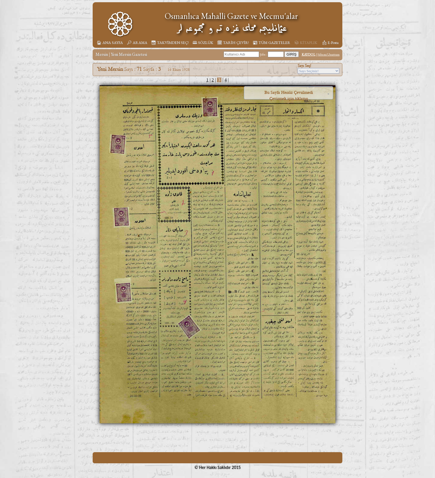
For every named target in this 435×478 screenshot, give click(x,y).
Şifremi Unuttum (328, 54)
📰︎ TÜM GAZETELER (271, 42)
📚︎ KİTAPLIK (305, 42)
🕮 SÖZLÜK (203, 42)
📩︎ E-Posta (330, 42)
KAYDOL (308, 54)
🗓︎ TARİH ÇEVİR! (233, 42)
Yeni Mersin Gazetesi (129, 54)
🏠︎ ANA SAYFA (110, 42)
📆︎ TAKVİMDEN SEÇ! (170, 42)
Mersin (101, 54)
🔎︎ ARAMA (137, 42)
